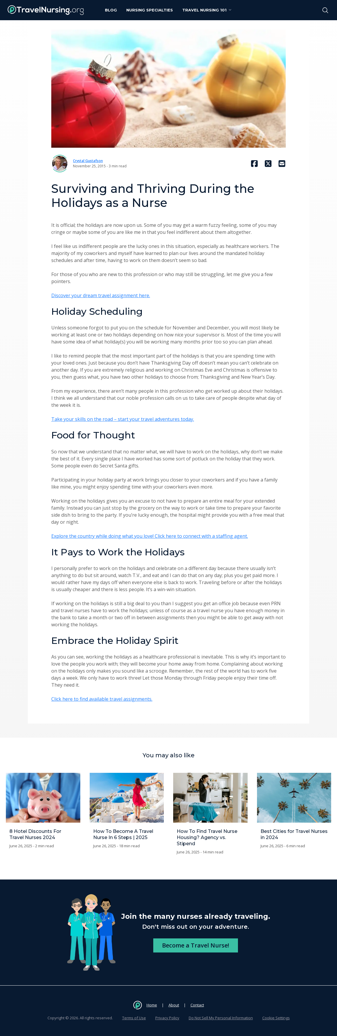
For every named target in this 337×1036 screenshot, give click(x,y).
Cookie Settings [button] (276, 1017)
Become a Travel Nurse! (195, 945)
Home (152, 1005)
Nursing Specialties (149, 10)
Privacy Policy (167, 1017)
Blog (111, 10)
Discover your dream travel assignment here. (100, 295)
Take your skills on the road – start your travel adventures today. (122, 419)
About (173, 1005)
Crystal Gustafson (88, 160)
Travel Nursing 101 (207, 10)
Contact (197, 1005)
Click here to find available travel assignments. (101, 699)
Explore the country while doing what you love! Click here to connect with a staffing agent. (149, 536)
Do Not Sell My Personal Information (221, 1017)
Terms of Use (134, 1017)
